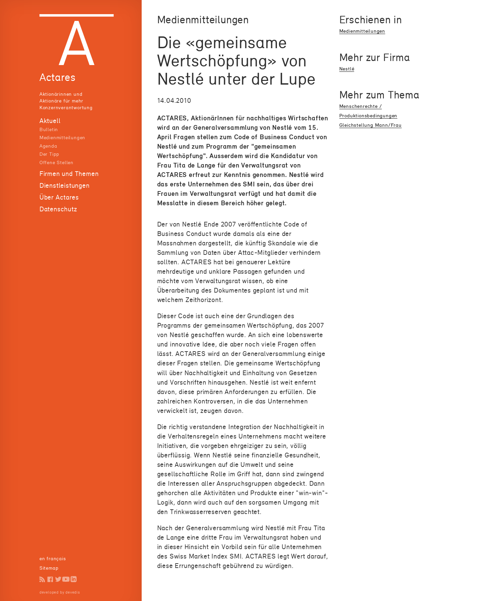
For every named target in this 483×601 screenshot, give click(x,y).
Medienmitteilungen (62, 137)
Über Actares (59, 197)
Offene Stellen (56, 162)
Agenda (48, 146)
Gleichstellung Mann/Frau (370, 125)
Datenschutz (58, 209)
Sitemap (49, 568)
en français (52, 558)
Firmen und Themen (69, 174)
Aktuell (50, 121)
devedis (72, 592)
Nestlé (346, 68)
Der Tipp (49, 154)
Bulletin (48, 129)
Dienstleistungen (64, 185)
